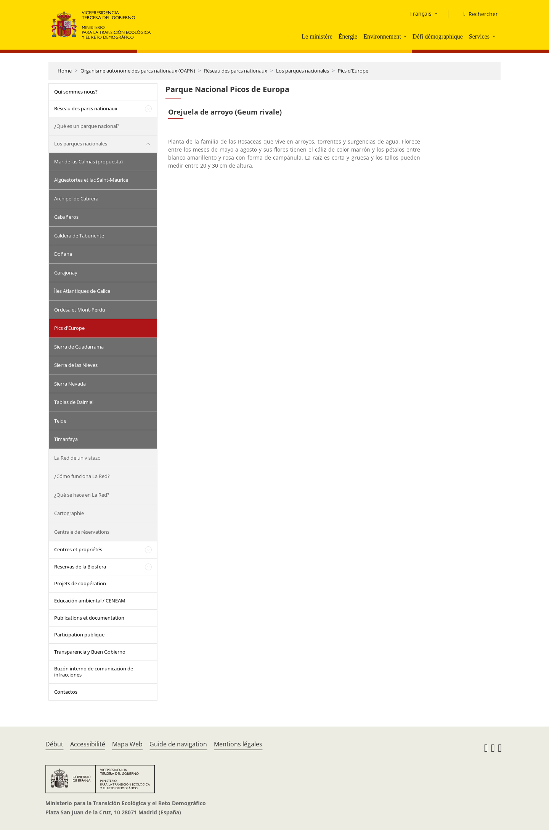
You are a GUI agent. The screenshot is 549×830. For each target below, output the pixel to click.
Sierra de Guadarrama (79, 346)
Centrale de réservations (81, 531)
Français (421, 13)
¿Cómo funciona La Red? (82, 476)
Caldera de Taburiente (79, 235)
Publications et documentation (89, 617)
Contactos (65, 691)
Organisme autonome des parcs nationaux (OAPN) (137, 70)
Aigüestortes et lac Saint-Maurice (91, 179)
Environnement (382, 36)
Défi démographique (438, 36)
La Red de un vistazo (77, 457)
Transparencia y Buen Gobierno (89, 651)
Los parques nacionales (302, 70)
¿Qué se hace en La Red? (81, 494)
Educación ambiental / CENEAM (89, 600)
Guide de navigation (178, 744)
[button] (406, 36)
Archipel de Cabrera (76, 198)
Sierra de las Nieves (76, 365)
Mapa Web (127, 744)
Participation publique (79, 634)
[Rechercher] (478, 14)
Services (479, 36)
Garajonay (65, 272)
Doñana (63, 253)
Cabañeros (66, 216)
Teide (60, 420)
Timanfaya (66, 439)
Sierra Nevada (70, 383)
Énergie (348, 36)
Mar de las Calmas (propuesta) (88, 161)
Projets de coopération (80, 583)
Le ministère (317, 36)
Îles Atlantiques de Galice (82, 290)
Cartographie (69, 513)
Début (54, 744)
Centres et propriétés (78, 549)
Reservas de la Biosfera (80, 566)
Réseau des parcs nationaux (235, 70)
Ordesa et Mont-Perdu (79, 309)
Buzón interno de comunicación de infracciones (93, 671)
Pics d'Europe (353, 70)
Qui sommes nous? (76, 91)
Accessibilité (87, 744)
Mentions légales (238, 744)
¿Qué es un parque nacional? (86, 126)
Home (65, 70)
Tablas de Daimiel (73, 402)
